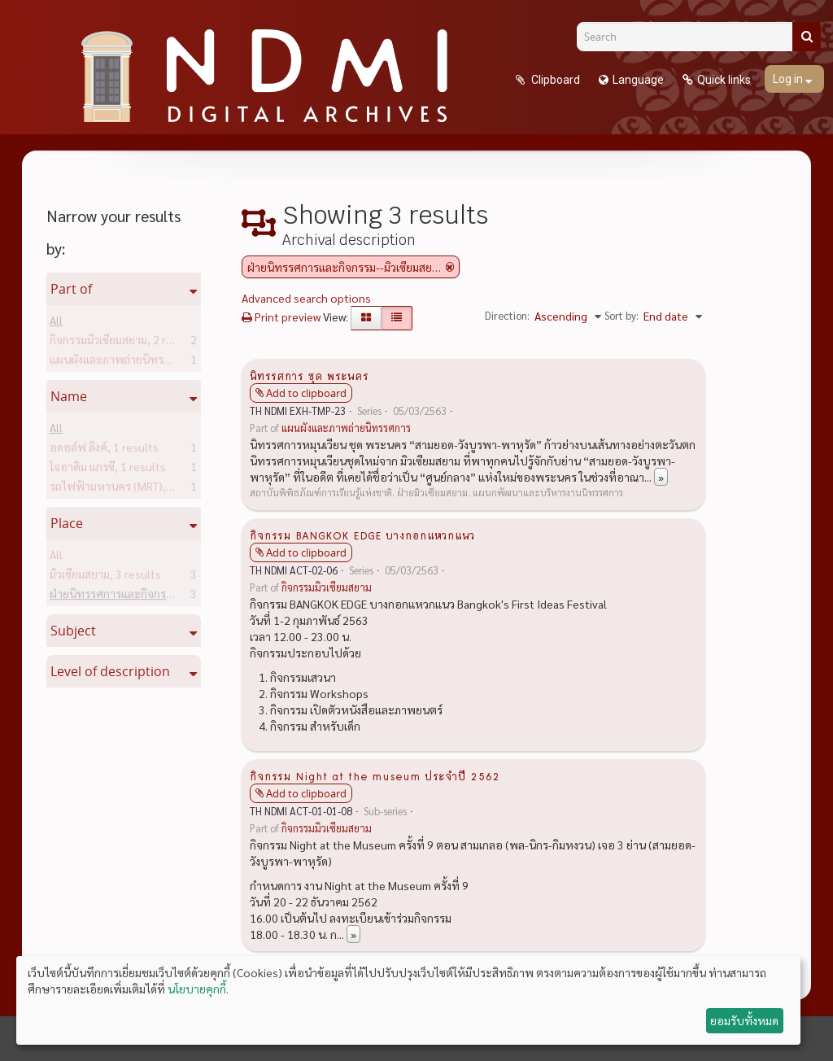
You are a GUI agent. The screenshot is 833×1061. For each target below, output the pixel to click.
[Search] (691, 36)
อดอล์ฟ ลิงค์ (104, 450)
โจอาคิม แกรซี (108, 469)
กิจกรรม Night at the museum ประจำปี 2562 (374, 775)
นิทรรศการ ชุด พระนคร (309, 375)
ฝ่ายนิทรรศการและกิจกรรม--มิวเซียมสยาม (174, 596)
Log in (789, 78)
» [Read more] (661, 476)
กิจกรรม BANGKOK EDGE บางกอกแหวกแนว (362, 534)
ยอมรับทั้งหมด (744, 1020)
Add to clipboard (306, 393)
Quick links (724, 79)
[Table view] (396, 318)
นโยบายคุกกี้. (198, 988)
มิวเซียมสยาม (105, 577)
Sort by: (621, 315)
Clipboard (554, 79)
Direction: (507, 315)
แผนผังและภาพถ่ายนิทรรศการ (148, 362)
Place (66, 523)
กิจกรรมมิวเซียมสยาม (124, 342)
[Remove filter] (450, 267)
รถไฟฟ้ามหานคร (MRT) (132, 489)
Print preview (281, 316)
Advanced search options (306, 297)
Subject (73, 631)
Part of (71, 289)
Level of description (110, 671)
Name (68, 396)
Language (638, 79)
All (56, 323)
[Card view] (366, 318)
